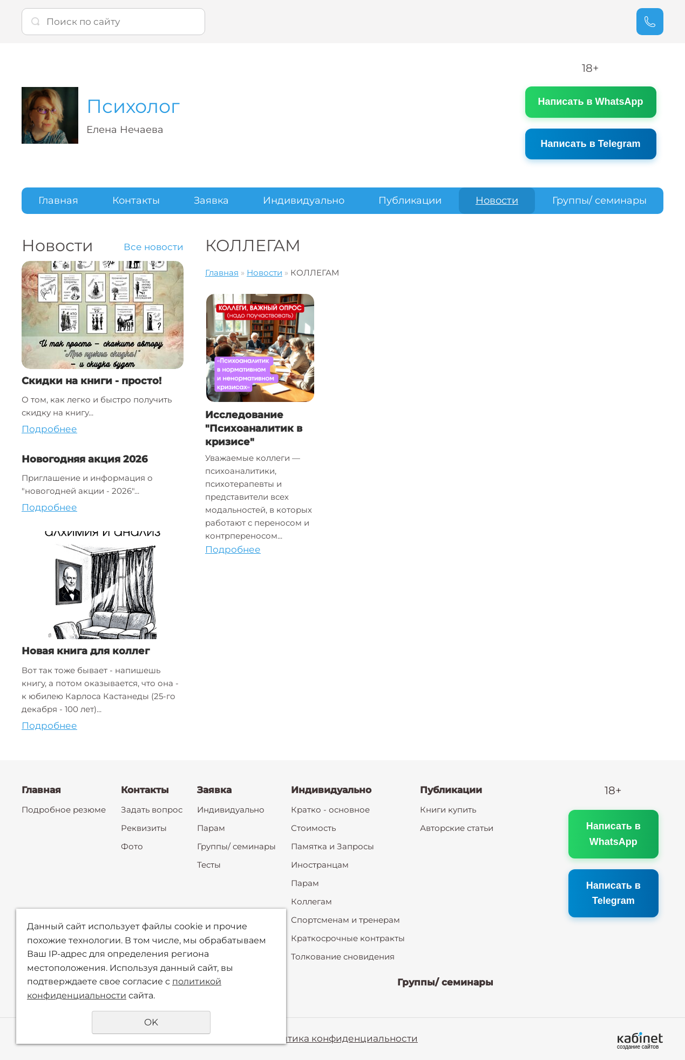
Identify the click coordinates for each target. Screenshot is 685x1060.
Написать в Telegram (591, 143)
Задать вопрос (151, 809)
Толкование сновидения (343, 956)
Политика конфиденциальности (340, 1038)
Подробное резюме (64, 809)
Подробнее (49, 429)
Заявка (211, 200)
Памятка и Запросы (332, 846)
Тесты (209, 865)
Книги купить (448, 809)
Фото (132, 846)
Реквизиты (144, 828)
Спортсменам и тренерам (345, 920)
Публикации (410, 200)
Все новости (154, 246)
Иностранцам (320, 865)
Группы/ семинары (599, 200)
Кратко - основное (330, 809)
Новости (497, 200)
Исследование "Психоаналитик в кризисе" (253, 428)
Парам (211, 828)
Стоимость (313, 828)
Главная (58, 200)
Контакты (136, 200)
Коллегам (311, 901)
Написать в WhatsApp (590, 101)
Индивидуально (303, 200)
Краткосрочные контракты (348, 938)
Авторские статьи (456, 828)
